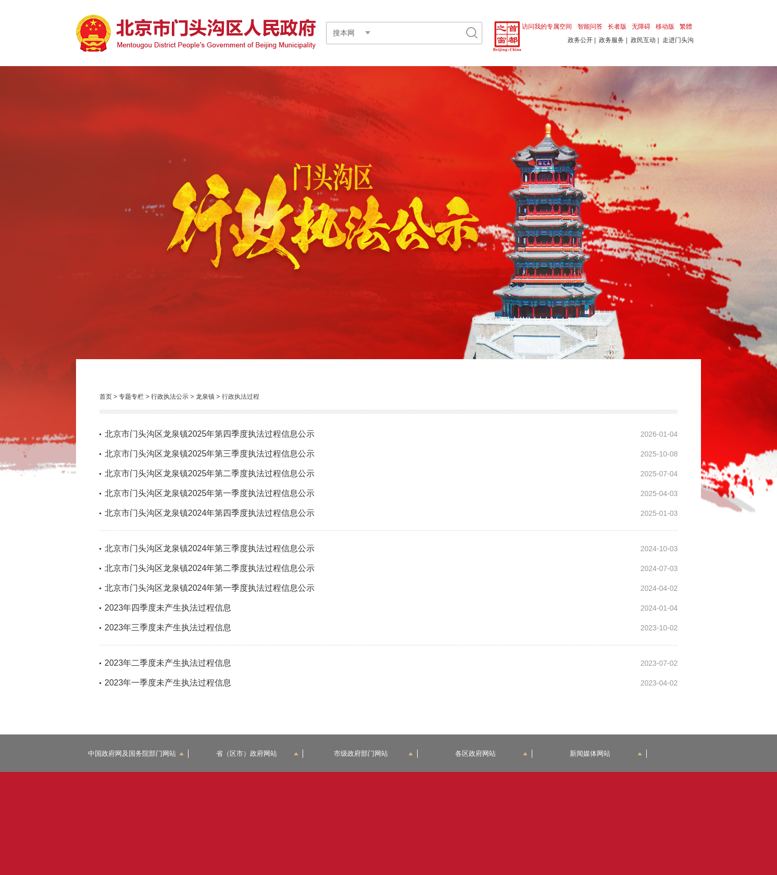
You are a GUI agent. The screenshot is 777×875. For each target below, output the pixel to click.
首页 (105, 396)
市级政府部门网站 (373, 753)
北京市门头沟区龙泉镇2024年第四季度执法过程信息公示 (210, 513)
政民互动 (643, 40)
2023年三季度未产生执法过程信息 (168, 627)
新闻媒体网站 (606, 753)
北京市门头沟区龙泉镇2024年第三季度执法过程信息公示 (210, 548)
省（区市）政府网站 (257, 753)
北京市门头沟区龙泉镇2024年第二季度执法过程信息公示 (210, 568)
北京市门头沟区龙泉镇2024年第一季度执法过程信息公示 (210, 588)
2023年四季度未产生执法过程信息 (168, 607)
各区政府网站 (491, 753)
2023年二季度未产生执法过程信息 (168, 662)
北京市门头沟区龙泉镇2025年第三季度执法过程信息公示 (210, 453)
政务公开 (580, 40)
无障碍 (641, 26)
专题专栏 (131, 396)
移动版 (665, 26)
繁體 (686, 26)
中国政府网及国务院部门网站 (136, 753)
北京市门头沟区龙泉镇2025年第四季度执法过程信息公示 (210, 433)
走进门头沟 (678, 40)
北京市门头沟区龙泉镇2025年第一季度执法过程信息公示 (210, 493)
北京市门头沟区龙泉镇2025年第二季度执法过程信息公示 (210, 473)
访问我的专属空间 (547, 26)
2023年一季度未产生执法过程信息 (168, 682)
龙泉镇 (205, 396)
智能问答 (590, 26)
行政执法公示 (170, 396)
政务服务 (611, 40)
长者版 (617, 26)
